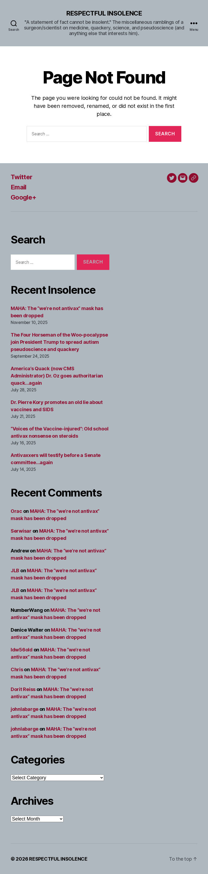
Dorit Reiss (23, 689)
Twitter (21, 177)
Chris (17, 669)
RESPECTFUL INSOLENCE (104, 13)
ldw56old (22, 649)
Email (18, 187)
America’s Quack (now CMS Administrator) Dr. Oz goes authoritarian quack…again (57, 376)
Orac (16, 511)
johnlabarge (24, 709)
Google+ (23, 197)
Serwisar (21, 531)
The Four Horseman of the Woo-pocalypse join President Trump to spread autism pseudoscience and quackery (59, 342)
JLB (15, 570)
